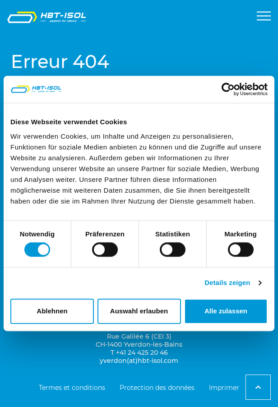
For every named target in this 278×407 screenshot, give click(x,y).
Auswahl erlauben (139, 311)
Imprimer (224, 388)
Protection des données (157, 388)
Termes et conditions (72, 388)
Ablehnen (52, 311)
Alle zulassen (225, 311)
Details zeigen (227, 283)
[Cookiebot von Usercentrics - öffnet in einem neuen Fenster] (228, 89)
